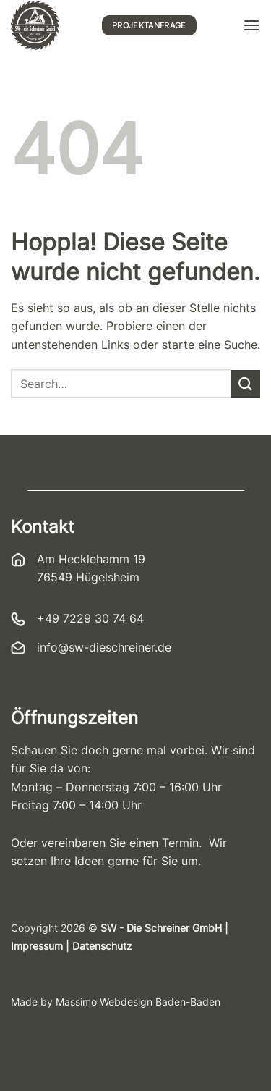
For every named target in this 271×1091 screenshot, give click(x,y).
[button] (251, 25)
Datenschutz (102, 946)
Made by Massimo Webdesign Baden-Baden (115, 1002)
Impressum (37, 946)
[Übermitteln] (245, 384)
